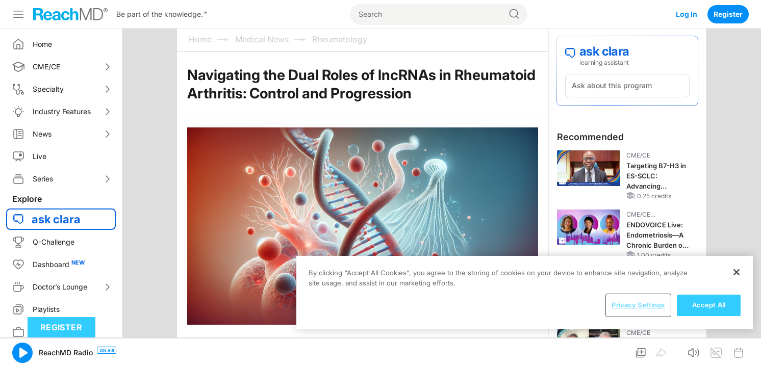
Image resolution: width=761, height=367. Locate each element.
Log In (686, 14)
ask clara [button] (56, 219)
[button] (22, 353)
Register (728, 14)
